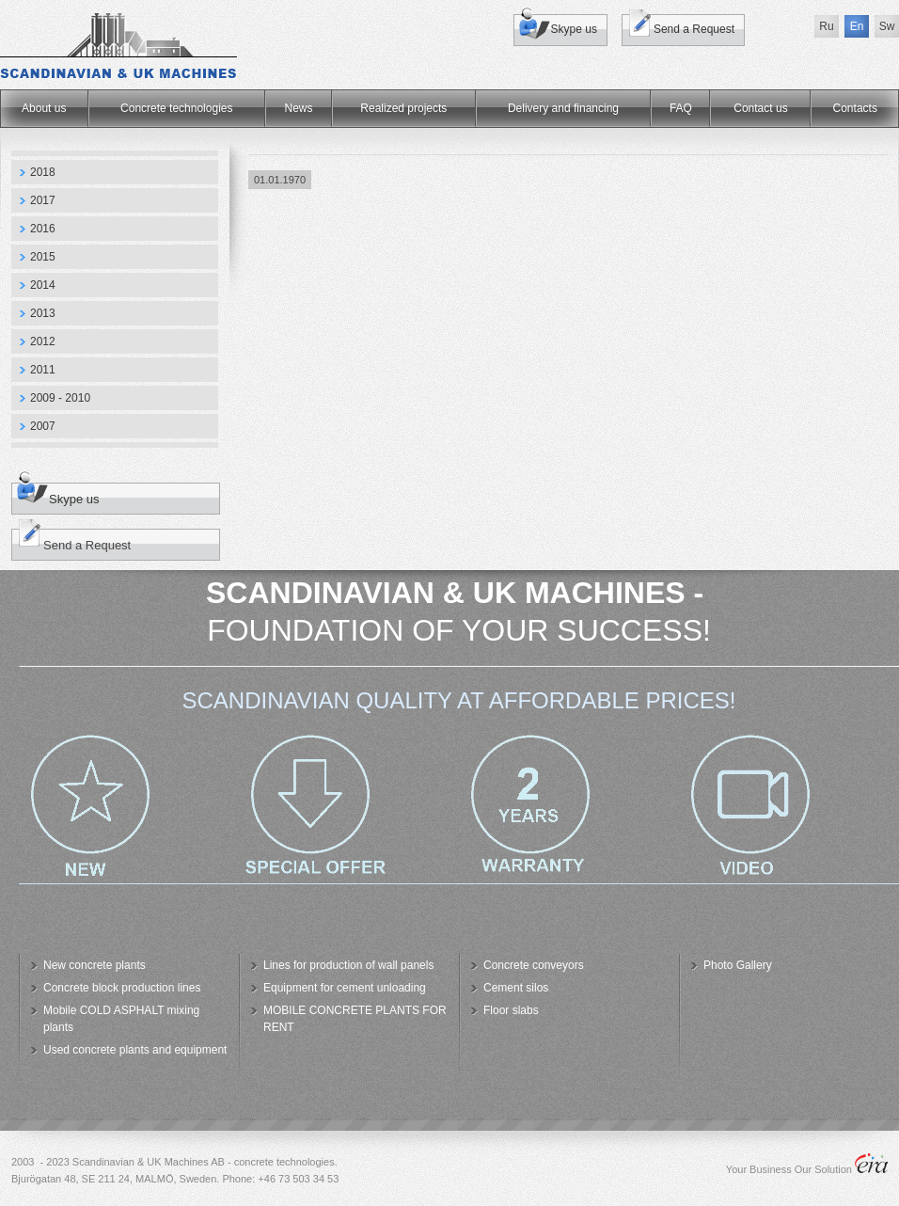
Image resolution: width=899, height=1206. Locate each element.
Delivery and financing (563, 108)
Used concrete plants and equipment (135, 1049)
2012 (42, 341)
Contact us (760, 108)
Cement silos (515, 987)
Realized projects (403, 108)
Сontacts (855, 108)
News (299, 108)
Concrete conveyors (533, 965)
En (857, 26)
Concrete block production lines (121, 987)
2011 (42, 369)
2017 (42, 200)
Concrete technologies (176, 108)
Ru (826, 26)
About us (44, 108)
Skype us (574, 29)
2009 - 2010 (60, 398)
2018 (42, 172)
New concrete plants (94, 965)
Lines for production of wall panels (348, 965)
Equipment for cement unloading (344, 987)
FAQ (681, 108)
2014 (42, 285)
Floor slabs (511, 1010)
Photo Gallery (737, 965)
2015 (42, 256)
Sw (887, 26)
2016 (42, 228)
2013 (42, 313)
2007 (42, 426)
